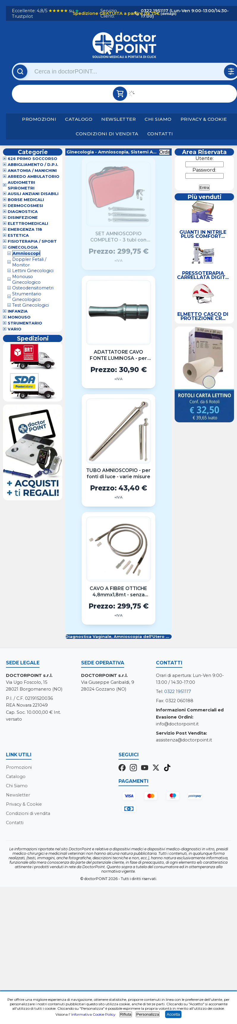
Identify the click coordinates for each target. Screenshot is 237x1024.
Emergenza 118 (25, 230)
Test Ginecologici (30, 305)
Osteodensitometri (32, 288)
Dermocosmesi (25, 206)
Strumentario (25, 323)
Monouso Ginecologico (26, 279)
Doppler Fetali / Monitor (29, 262)
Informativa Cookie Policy (93, 1014)
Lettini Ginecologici (32, 271)
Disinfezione (23, 218)
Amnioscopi (26, 253)
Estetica (18, 235)
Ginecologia (23, 247)
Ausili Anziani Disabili (33, 194)
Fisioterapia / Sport (32, 241)
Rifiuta (125, 1014)
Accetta (173, 1014)
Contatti (160, 134)
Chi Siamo (158, 119)
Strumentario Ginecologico (26, 296)
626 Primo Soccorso (32, 159)
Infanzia (18, 311)
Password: (204, 170)
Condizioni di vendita (107, 134)
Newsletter (118, 119)
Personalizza (147, 1014)
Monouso (19, 317)
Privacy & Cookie (204, 119)
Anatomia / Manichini (32, 171)
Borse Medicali (26, 200)
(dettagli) (168, 14)
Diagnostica (23, 212)
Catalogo (78, 119)
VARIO (14, 329)
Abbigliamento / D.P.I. (33, 165)
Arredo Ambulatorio (33, 177)
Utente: (204, 158)
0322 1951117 (177, 691)
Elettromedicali (28, 224)
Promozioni (39, 119)
